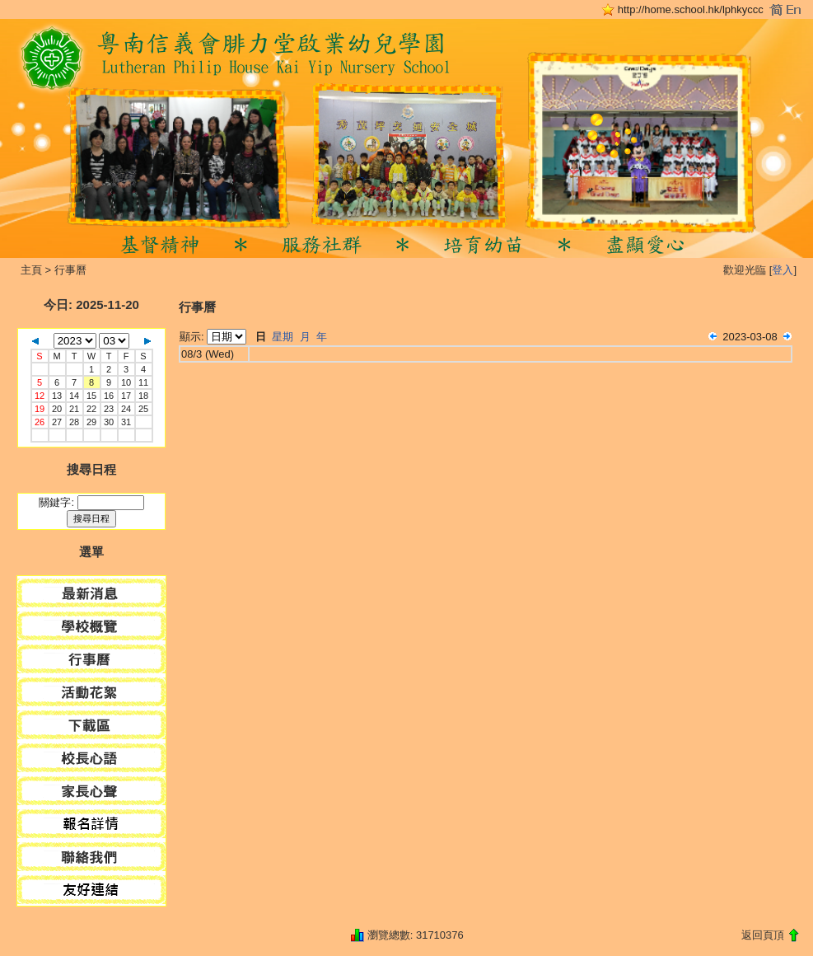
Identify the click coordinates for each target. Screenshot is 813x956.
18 (143, 396)
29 (91, 422)
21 (74, 409)
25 (143, 409)
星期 (282, 336)
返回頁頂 (762, 935)
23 (109, 409)
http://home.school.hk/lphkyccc (691, 9)
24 (126, 409)
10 (126, 382)
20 (57, 409)
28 (74, 422)
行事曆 (70, 270)
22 (91, 409)
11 (143, 382)
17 (126, 396)
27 (57, 422)
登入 (782, 270)
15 (91, 396)
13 (57, 396)
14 (74, 396)
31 (126, 422)
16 (109, 396)
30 (109, 422)
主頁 (31, 270)
